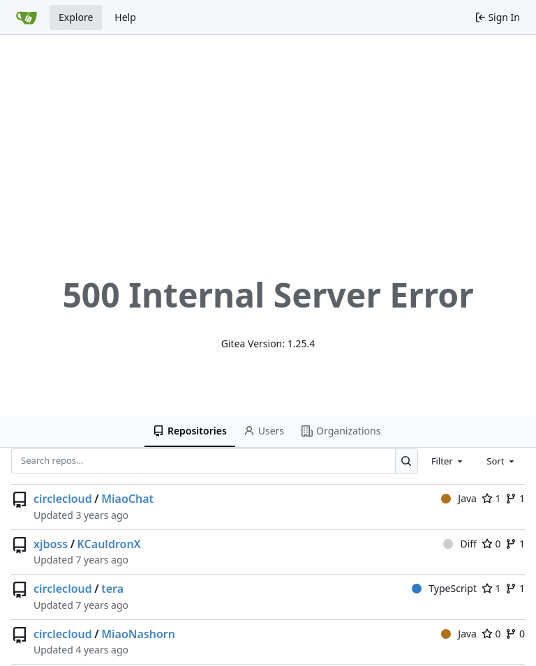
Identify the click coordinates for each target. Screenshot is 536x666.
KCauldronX (109, 544)
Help (125, 17)
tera (112, 589)
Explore (76, 17)
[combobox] (448, 461)
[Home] (26, 17)
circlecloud (63, 499)
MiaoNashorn (138, 634)
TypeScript (444, 588)
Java (459, 498)
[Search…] (406, 460)
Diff (460, 543)
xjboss (51, 544)
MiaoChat (127, 499)
